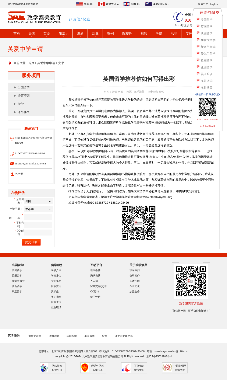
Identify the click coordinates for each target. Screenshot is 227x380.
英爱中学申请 (46, 63)
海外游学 (204, 81)
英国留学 (72, 336)
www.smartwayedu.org (158, 197)
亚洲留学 (204, 67)
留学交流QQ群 (98, 286)
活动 (174, 33)
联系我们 (135, 270)
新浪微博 (95, 270)
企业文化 (135, 286)
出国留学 (24, 87)
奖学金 (55, 291)
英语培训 (204, 74)
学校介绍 (56, 270)
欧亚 (95, 33)
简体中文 (203, 4)
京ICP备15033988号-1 (159, 356)
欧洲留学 (204, 60)
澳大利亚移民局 (124, 336)
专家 (189, 33)
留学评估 (95, 296)
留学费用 (56, 286)
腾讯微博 (95, 275)
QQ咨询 (94, 291)
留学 (104, 336)
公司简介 (135, 275)
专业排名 (56, 280)
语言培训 (24, 95)
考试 (159, 33)
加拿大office (113, 4)
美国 (31, 33)
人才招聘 (135, 280)
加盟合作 (135, 291)
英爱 (46, 33)
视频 (144, 33)
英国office (136, 4)
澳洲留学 (54, 336)
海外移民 (24, 112)
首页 (16, 33)
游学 (21, 103)
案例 (110, 33)
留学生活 (56, 302)
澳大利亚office (161, 4)
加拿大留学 (18, 280)
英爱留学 (17, 275)
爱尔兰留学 (206, 53)
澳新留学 (17, 286)
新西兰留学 (206, 47)
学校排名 (56, 275)
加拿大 (63, 33)
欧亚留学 (17, 291)
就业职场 (56, 307)
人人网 (94, 280)
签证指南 (56, 296)
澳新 (80, 33)
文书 (61, 63)
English (214, 4)
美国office (89, 4)
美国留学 (17, 270)
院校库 (127, 33)
